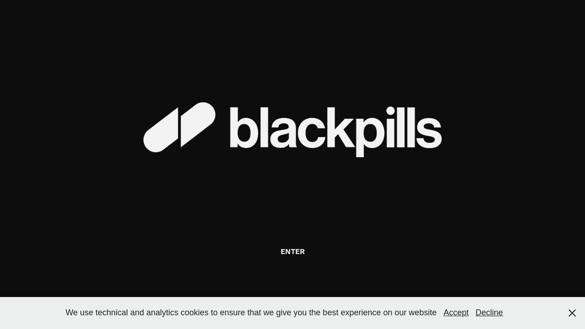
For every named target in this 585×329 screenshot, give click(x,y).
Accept (456, 312)
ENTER (293, 251)
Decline (489, 312)
